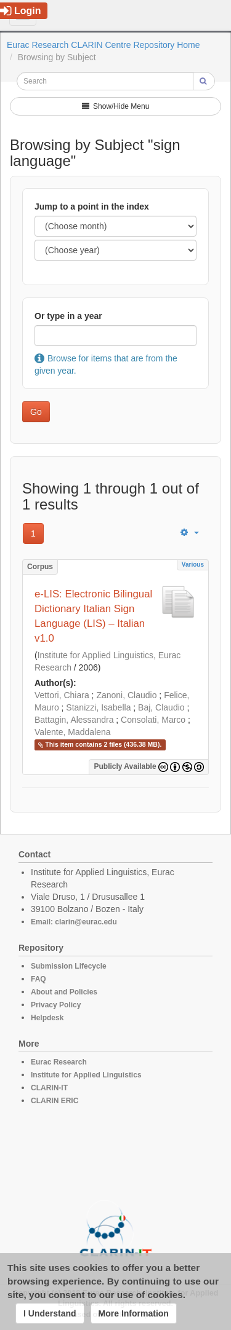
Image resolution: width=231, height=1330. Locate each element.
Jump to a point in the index (91, 206)
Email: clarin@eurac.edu (74, 922)
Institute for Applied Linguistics (86, 1075)
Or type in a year (68, 316)
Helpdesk (47, 1017)
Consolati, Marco (153, 720)
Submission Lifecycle (69, 966)
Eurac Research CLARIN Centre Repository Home (103, 45)
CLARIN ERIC (54, 1100)
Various (193, 564)
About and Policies (64, 992)
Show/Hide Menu (116, 106)
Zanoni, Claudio (126, 695)
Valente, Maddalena (72, 732)
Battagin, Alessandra (73, 720)
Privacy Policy (56, 1005)
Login (20, 11)
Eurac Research (59, 1062)
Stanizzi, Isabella (98, 707)
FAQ (38, 979)
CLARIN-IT (49, 1088)
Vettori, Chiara (61, 695)
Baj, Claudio (161, 707)
